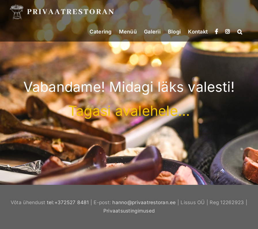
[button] (239, 31)
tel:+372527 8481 (68, 202)
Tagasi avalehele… (129, 110)
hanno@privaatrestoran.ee (144, 202)
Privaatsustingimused (129, 211)
